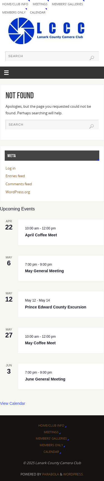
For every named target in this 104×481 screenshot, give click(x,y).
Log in (11, 168)
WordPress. (73, 474)
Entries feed (15, 176)
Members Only (14, 12)
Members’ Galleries (67, 4)
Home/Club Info (15, 4)
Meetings (40, 4)
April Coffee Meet (41, 235)
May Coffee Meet (40, 343)
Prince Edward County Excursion (55, 307)
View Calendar (12, 403)
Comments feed (19, 184)
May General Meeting (44, 271)
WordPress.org (18, 192)
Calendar (37, 12)
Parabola (50, 474)
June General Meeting (45, 379)
